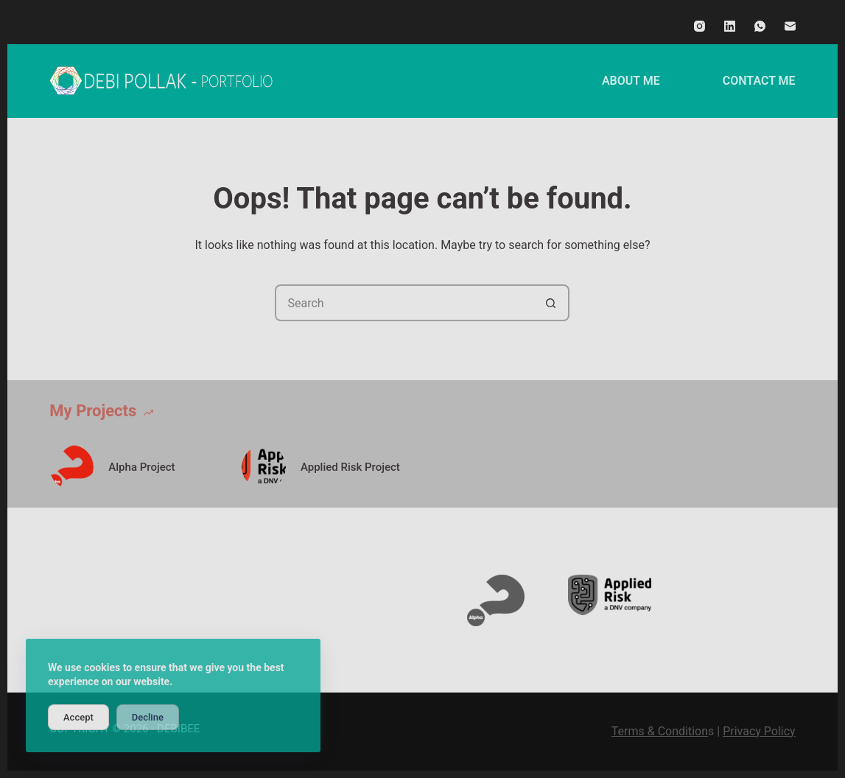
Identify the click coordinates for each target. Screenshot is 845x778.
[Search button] (551, 302)
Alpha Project (141, 467)
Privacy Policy (759, 731)
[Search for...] (404, 302)
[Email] (790, 26)
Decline (148, 717)
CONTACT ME (759, 81)
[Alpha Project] (71, 467)
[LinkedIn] (729, 26)
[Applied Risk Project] (264, 467)
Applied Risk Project (350, 467)
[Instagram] (699, 26)
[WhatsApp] (759, 26)
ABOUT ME (631, 81)
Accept (78, 717)
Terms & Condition (659, 731)
